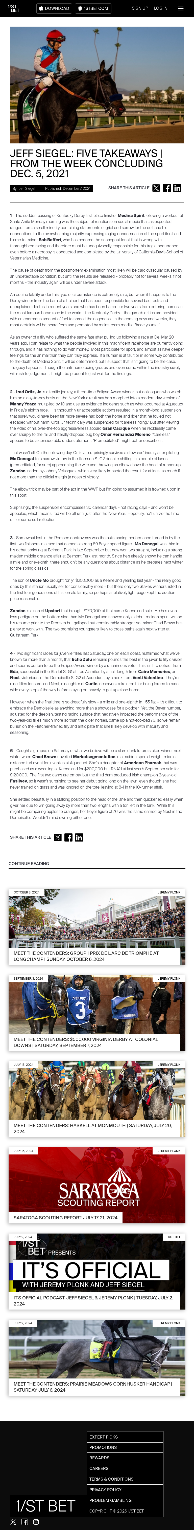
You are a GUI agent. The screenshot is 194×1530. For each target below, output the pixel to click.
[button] (181, 8)
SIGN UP (140, 8)
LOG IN (160, 8)
